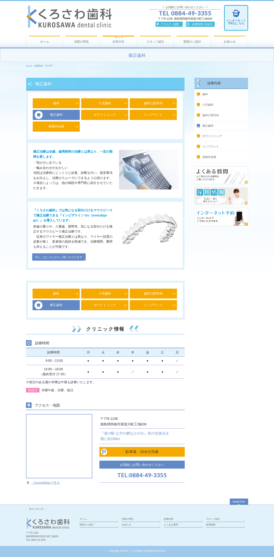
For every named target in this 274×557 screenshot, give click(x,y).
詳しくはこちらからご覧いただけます (59, 257)
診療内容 (168, 519)
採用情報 (210, 524)
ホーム (83, 519)
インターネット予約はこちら (236, 22)
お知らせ (126, 524)
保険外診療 (209, 157)
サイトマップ (36, 509)
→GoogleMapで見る (45, 482)
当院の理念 (128, 519)
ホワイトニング (212, 136)
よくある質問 (171, 524)
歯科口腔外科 (210, 115)
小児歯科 (207, 104)
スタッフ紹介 (213, 519)
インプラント (210, 146)
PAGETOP (239, 501)
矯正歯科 (207, 125)
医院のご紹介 (87, 524)
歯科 (205, 94)
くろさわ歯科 (135, 550)
